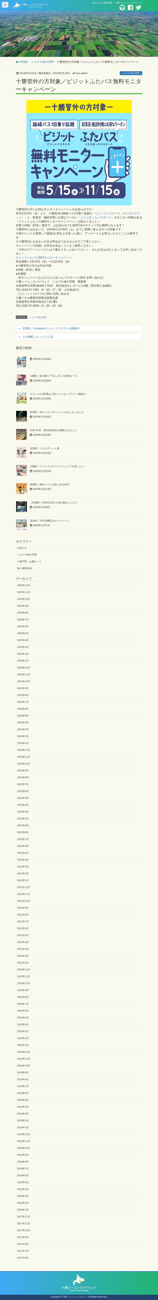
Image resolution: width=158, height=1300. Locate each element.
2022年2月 (23, 873)
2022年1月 (23, 880)
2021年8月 (23, 914)
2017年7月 (23, 1250)
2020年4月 (23, 1024)
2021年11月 (23, 894)
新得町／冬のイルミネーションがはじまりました (57, 412)
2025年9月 (23, 605)
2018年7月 (23, 1168)
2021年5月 (23, 935)
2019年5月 (23, 1100)
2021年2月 (23, 955)
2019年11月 (23, 1058)
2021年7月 (23, 921)
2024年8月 (23, 695)
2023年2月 (23, 818)
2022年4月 (23, 859)
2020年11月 (23, 976)
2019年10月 (23, 1065)
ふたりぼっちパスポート (95, 217)
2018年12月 (23, 1134)
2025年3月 (23, 647)
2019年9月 (23, 1072)
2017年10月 (23, 1230)
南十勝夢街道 (24, 568)
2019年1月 (23, 1127)
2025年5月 (23, 633)
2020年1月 (23, 1045)
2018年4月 (23, 1189)
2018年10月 (23, 1148)
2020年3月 (23, 1031)
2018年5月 (23, 1182)
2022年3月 (23, 866)
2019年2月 (23, 1120)
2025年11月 (23, 592)
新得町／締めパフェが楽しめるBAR (49, 484)
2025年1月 (23, 660)
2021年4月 (23, 942)
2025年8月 (23, 612)
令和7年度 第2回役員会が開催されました (53, 430)
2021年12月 (23, 887)
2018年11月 (23, 1141)
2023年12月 (23, 750)
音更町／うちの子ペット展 (44, 448)
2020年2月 (23, 1038)
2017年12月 (23, 1216)
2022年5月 (23, 852)
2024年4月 (23, 722)
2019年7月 (23, 1086)
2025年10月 (23, 599)
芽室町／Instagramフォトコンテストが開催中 (51, 328)
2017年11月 (23, 1223)
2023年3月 (23, 811)
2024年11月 (23, 674)
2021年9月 (23, 907)
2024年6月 (23, 708)
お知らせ (22, 547)
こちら (65, 245)
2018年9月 (23, 1154)
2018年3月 (23, 1196)
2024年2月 (23, 736)
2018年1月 (23, 1209)
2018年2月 (23, 1202)
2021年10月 (23, 901)
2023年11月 (23, 756)
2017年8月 (23, 1244)
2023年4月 (23, 804)
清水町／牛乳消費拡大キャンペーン (49, 520)
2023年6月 (23, 791)
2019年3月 (23, 1113)
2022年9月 (23, 825)
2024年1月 (23, 743)
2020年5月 (23, 1017)
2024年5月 (23, 715)
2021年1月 (23, 962)
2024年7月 (23, 702)
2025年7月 (23, 619)
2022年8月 (23, 832)
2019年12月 (23, 1051)
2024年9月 (23, 688)
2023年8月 (23, 777)
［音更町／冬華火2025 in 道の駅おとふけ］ (54, 502)
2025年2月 (23, 653)
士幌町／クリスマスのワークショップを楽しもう (57, 466)
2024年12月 (23, 667)
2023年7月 (23, 784)
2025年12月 (23, 585)
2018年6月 (23, 1175)
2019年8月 (23, 1079)
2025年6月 (23, 626)
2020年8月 (23, 997)
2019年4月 (23, 1106)
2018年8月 (23, 1161)
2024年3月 (23, 729)
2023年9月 (23, 770)
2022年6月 (23, 846)
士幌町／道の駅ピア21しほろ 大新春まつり (53, 375)
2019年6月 (23, 1093)
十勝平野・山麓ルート (29, 561)
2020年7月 (23, 1003)
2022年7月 (23, 839)
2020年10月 (23, 983)
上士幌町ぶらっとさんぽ (37, 336)
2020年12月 (23, 969)
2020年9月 (23, 990)
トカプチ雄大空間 (131, 73)
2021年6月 (23, 928)
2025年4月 (23, 640)
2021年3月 (23, 949)
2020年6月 (23, 1010)
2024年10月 (23, 681)
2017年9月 (23, 1237)
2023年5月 (23, 798)
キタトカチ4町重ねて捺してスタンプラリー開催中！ (59, 394)
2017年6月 (23, 1257)
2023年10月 (23, 763)
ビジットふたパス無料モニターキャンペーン (44, 257)
